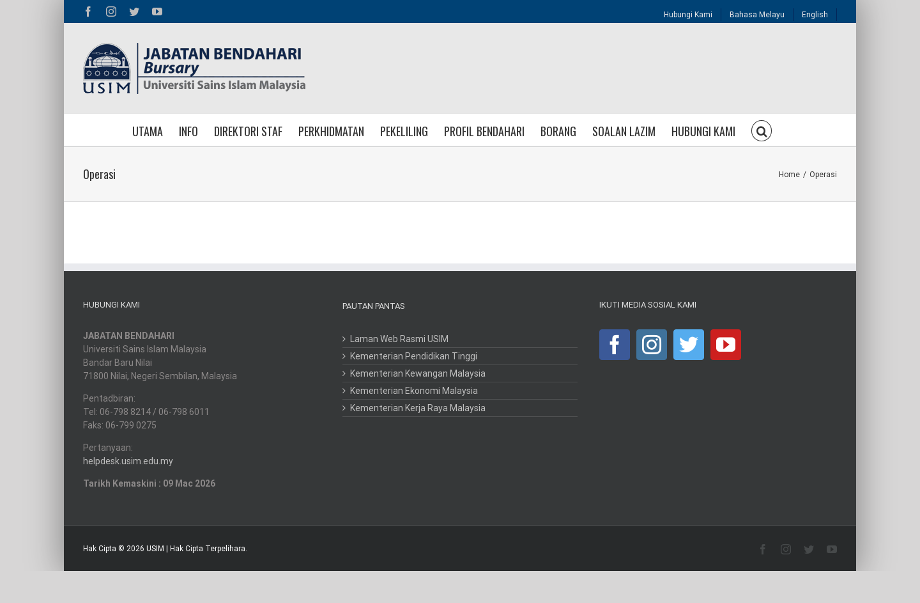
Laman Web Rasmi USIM (399, 339)
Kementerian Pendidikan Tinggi (413, 356)
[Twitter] (688, 344)
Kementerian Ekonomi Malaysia (414, 391)
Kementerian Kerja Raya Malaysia (418, 408)
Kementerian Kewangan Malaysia (418, 373)
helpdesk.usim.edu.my (128, 461)
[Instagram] (651, 344)
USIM (155, 548)
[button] (761, 130)
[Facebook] (614, 344)
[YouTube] (725, 344)
